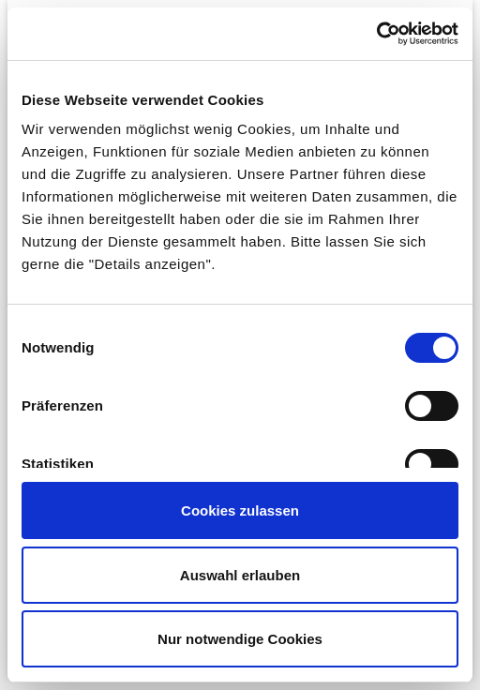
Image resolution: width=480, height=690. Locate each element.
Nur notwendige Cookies (240, 639)
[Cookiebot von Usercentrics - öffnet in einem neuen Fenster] (376, 34)
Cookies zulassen (240, 510)
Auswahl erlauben (240, 575)
